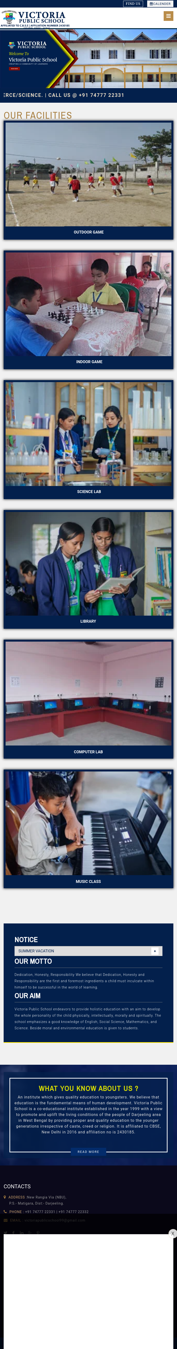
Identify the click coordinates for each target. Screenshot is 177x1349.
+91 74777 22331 (40, 1212)
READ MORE (14, 68)
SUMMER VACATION (36, 951)
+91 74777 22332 (73, 1212)
